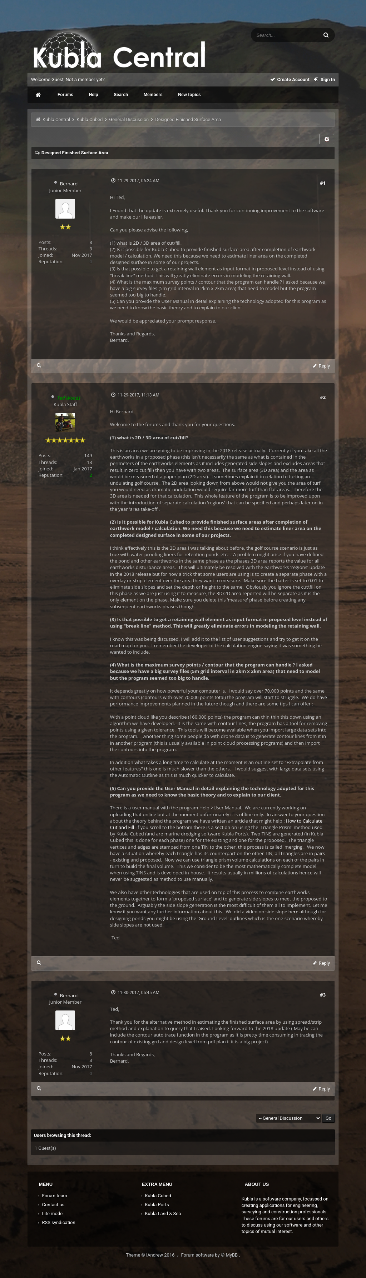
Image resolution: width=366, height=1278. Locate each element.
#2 (323, 397)
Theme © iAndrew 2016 (153, 1255)
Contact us (50, 1204)
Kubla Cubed (89, 119)
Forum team (52, 1195)
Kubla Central (56, 119)
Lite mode (50, 1213)
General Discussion (129, 119)
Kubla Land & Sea (160, 1213)
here (293, 911)
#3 (323, 995)
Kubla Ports (154, 1204)
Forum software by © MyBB (210, 1255)
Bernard (69, 183)
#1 (323, 183)
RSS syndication (56, 1222)
